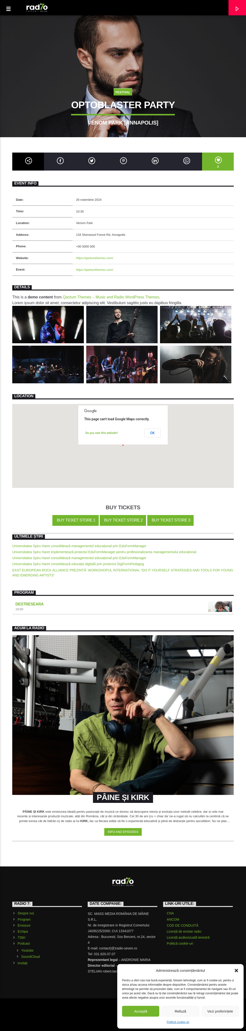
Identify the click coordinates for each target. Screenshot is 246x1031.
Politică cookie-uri (178, 1022)
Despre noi (26, 913)
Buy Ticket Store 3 (170, 520)
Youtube (27, 950)
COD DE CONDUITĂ (182, 925)
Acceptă (140, 1011)
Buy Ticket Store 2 (123, 520)
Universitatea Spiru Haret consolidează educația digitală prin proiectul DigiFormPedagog (78, 564)
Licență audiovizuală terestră (188, 937)
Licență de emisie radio (184, 931)
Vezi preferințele (220, 1011)
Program (24, 919)
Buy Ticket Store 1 (75, 520)
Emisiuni (24, 925)
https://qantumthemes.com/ (94, 258)
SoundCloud (30, 957)
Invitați (22, 963)
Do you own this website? (102, 433)
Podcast (24, 943)
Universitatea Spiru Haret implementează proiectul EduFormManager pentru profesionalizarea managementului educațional (104, 552)
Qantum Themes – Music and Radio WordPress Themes (111, 297)
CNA (170, 913)
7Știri (21, 937)
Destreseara (29, 604)
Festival (123, 92)
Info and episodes (123, 832)
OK (152, 433)
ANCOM (173, 919)
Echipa (23, 931)
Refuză (180, 1011)
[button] (236, 970)
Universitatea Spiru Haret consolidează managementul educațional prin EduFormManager (79, 546)
